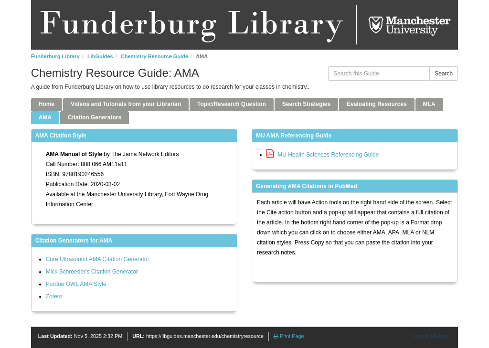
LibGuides (100, 56)
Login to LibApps (430, 336)
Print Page (289, 336)
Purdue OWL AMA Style (76, 284)
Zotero (54, 296)
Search (444, 73)
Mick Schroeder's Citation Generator (92, 271)
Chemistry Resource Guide (154, 56)
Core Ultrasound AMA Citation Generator (97, 259)
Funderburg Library (55, 56)
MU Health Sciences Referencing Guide (322, 154)
